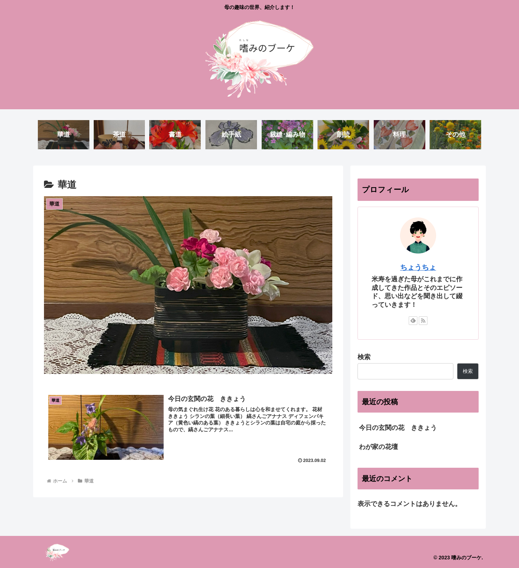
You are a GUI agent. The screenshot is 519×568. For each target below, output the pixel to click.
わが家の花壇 (378, 446)
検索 (364, 357)
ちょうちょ (418, 267)
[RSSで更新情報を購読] (423, 320)
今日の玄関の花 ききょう (398, 427)
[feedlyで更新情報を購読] (413, 320)
